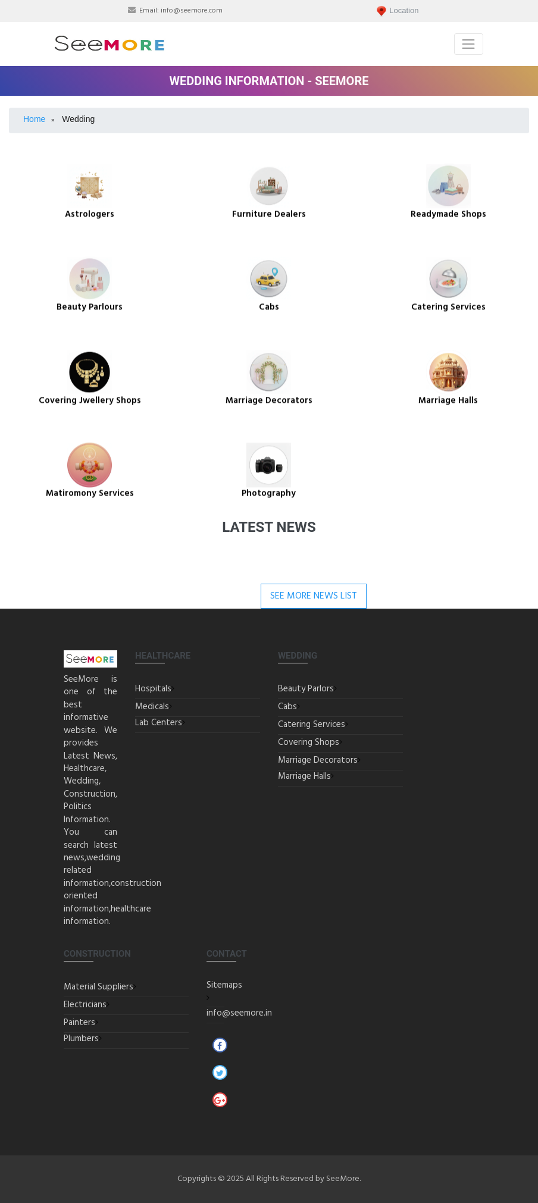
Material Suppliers (98, 987)
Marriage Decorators (318, 760)
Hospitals (153, 689)
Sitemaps (224, 985)
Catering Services (311, 725)
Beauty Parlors (306, 689)
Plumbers (81, 1039)
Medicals (152, 707)
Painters (79, 1023)
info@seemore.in (239, 1013)
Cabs (287, 707)
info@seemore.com (192, 11)
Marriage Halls (304, 776)
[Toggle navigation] (468, 43)
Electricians (85, 1005)
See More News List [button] (313, 596)
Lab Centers (158, 723)
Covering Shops (308, 742)
